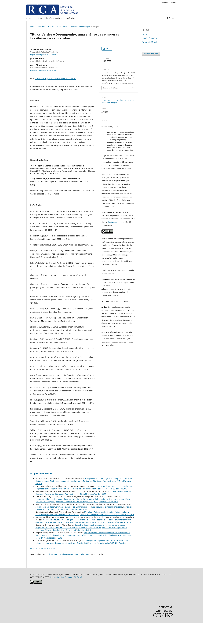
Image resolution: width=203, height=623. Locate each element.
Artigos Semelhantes (41, 473)
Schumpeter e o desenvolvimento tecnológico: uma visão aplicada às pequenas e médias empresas (78, 507)
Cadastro (164, 2)
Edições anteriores (54, 18)
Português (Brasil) (149, 42)
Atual (40, 18)
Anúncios (71, 18)
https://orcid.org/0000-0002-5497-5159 (43, 70)
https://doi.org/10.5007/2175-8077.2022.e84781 (55, 78)
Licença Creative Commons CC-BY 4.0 (66, 577)
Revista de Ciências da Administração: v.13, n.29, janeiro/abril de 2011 (75, 494)
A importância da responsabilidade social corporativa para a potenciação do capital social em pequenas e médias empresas (82, 533)
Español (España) (149, 38)
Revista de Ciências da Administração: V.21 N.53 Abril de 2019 (107, 514)
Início (32, 26)
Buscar (171, 18)
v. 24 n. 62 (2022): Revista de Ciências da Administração (69, 26)
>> (54, 548)
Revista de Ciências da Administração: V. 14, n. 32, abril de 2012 (99, 489)
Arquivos (41, 26)
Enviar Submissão (150, 54)
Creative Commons (115, 222)
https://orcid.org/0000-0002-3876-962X (43, 55)
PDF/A (107, 49)
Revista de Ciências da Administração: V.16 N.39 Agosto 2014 (103, 543)
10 (49, 548)
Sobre (29, 18)
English (145, 34)
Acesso (174, 2)
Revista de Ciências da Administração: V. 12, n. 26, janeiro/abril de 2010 (87, 501)
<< (31, 548)
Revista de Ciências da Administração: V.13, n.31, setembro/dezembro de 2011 (98, 522)
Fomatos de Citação (111, 88)
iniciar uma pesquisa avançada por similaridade (68, 554)
